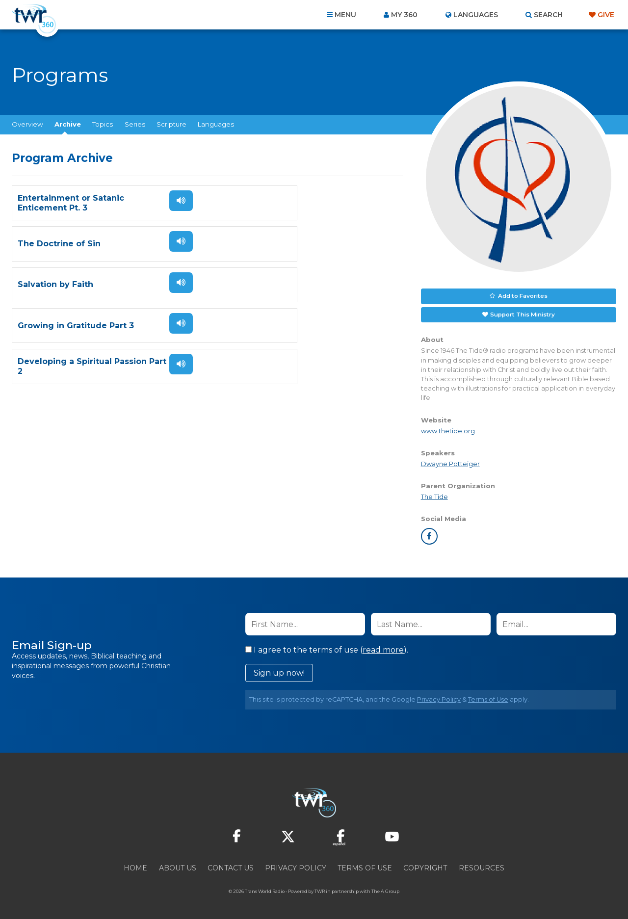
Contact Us (231, 866)
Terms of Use (488, 698)
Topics (102, 124)
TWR (319, 890)
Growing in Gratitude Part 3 (274, 243)
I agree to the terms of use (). (326, 648)
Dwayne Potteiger (450, 462)
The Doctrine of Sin (257, 203)
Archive (67, 124)
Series (135, 124)
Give (606, 14)
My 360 (404, 14)
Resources (481, 866)
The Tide (434, 495)
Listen (172, 200)
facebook (429, 534)
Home (135, 866)
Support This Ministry (521, 313)
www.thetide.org (448, 429)
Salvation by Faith (55, 243)
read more (383, 648)
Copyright (425, 866)
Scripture (171, 124)
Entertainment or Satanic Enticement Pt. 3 (71, 202)
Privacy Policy (439, 698)
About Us (177, 866)
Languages (216, 124)
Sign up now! (279, 671)
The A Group (385, 890)
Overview (27, 124)
